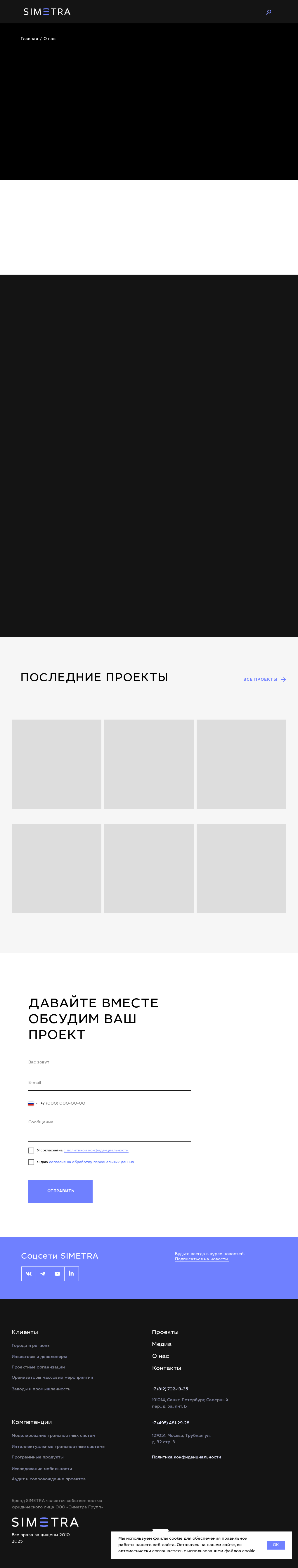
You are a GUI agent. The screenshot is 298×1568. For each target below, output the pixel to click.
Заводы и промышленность (41, 1389)
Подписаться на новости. (202, 1259)
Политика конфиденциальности (186, 1458)
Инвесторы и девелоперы (39, 1357)
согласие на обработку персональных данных (91, 1162)
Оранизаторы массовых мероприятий (52, 1378)
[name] (109, 1063)
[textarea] (109, 1129)
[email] (109, 1083)
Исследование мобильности (42, 1469)
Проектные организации (38, 1368)
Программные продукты (38, 1458)
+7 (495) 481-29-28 (170, 1423)
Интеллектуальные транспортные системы (58, 1447)
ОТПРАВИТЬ (60, 1191)
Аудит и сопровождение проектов (49, 1479)
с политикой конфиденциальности (96, 1150)
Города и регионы (31, 1346)
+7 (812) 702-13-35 (170, 1389)
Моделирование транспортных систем (53, 1436)
